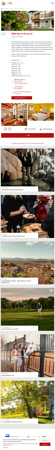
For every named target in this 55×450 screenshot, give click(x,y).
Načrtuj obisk (6, 8)
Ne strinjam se (45, 440)
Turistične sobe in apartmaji (19, 8)
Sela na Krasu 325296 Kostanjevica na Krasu (20, 81)
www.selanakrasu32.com (20, 98)
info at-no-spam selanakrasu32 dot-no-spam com (22, 92)
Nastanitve (11, 8)
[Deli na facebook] (5, 129)
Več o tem (5, 447)
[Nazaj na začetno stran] (3, 3)
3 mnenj (13, 38)
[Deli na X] (9, 129)
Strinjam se (45, 444)
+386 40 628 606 (18, 88)
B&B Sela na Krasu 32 (30, 8)
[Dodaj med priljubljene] (30, 129)
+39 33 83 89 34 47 (18, 86)
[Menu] (52, 3)
